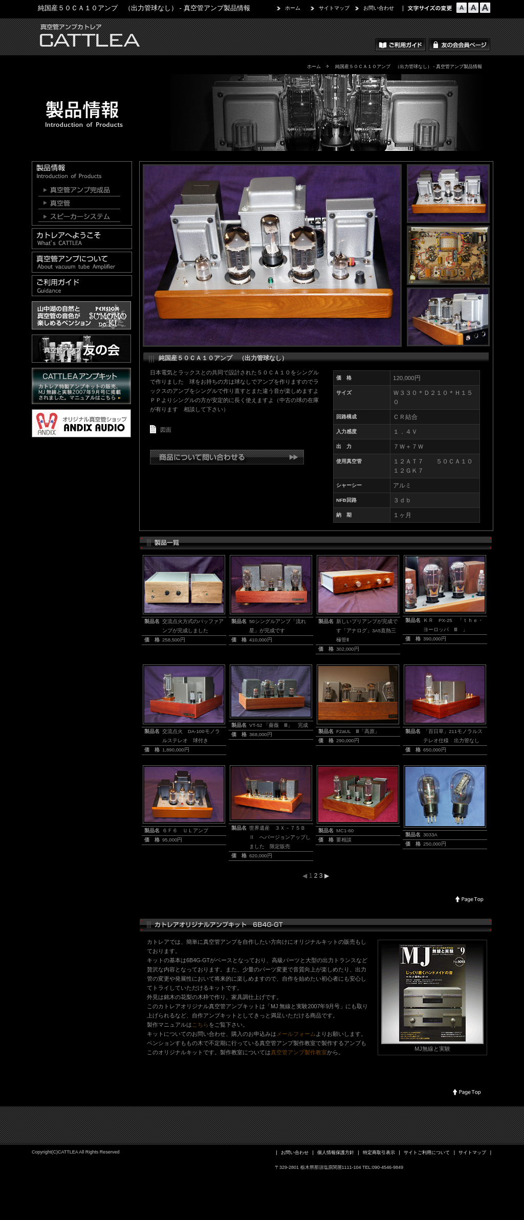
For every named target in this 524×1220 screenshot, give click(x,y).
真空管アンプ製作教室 (299, 1052)
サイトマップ (334, 8)
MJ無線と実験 (432, 1049)
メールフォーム (296, 1034)
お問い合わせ (378, 8)
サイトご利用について (427, 1152)
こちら (200, 1025)
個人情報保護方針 (335, 1152)
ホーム (292, 8)
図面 (165, 430)
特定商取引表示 (379, 1152)
